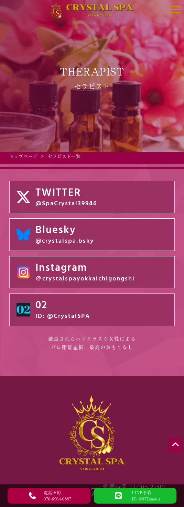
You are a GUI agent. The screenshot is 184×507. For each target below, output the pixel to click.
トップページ (23, 156)
